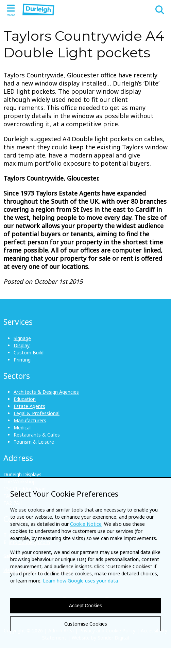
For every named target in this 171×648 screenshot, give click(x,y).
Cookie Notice (86, 524)
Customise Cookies (85, 624)
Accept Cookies (85, 605)
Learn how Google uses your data (80, 580)
